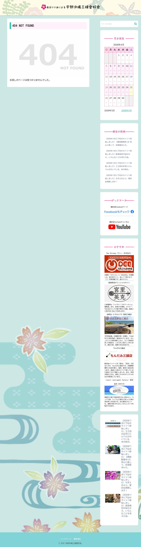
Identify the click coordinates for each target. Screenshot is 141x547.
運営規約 (77, 539)
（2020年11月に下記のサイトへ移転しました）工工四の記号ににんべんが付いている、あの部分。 (118, 166)
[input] (119, 24)
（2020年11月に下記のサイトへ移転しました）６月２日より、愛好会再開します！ (118, 178)
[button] (135, 23)
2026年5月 (126, 110)
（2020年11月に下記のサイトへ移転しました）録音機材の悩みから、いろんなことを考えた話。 (118, 154)
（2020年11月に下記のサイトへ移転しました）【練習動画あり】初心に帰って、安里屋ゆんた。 (118, 142)
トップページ (65, 539)
